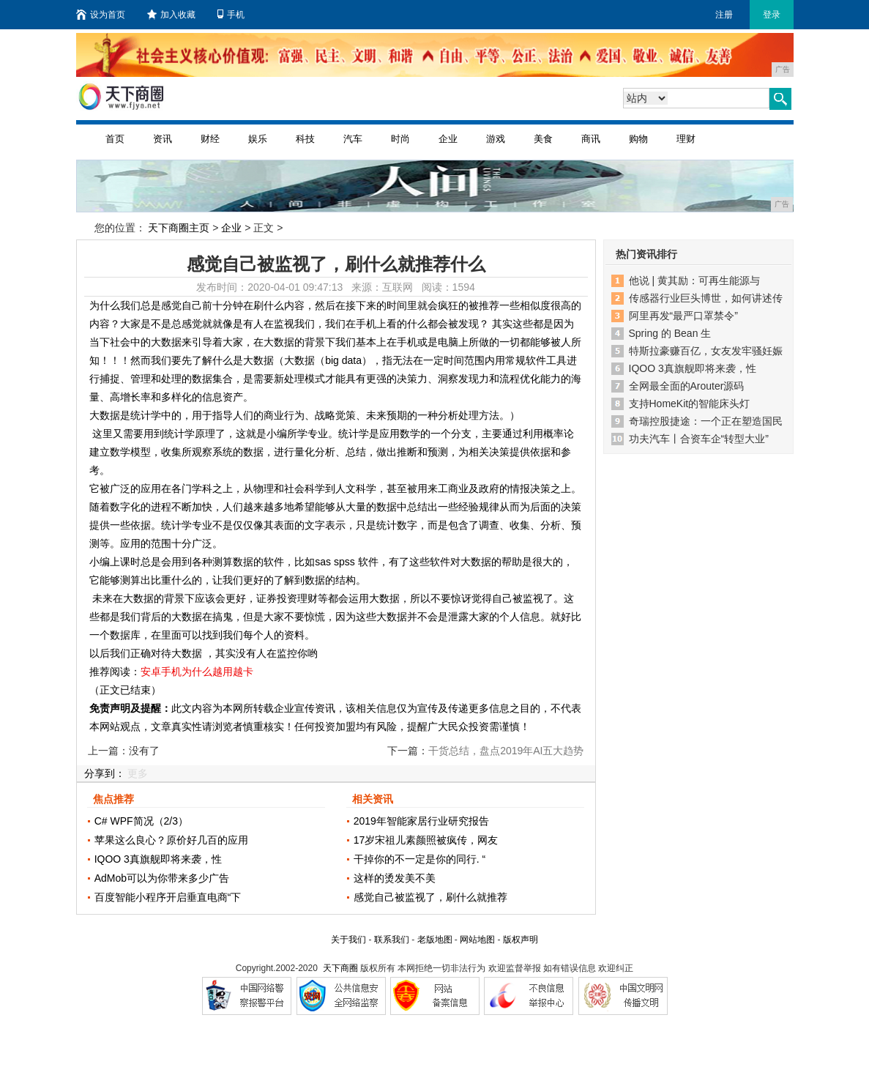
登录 (771, 15)
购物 (638, 138)
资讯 (162, 138)
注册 (724, 15)
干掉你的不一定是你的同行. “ (419, 859)
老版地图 (434, 939)
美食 (543, 138)
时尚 (400, 138)
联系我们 (391, 939)
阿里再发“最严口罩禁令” (683, 315)
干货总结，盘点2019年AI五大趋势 (505, 750)
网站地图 (477, 939)
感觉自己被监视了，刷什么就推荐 (430, 897)
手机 (231, 15)
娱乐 (257, 138)
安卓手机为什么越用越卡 (197, 671)
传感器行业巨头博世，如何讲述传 (706, 298)
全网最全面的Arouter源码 (687, 386)
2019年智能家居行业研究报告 (421, 821)
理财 (685, 138)
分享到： (104, 773)
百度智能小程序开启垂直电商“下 (168, 897)
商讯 (590, 138)
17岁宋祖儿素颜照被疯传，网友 (426, 840)
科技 (305, 138)
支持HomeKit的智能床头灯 (689, 403)
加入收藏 (171, 15)
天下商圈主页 (178, 228)
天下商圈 (340, 968)
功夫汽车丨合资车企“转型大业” (699, 439)
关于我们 (348, 939)
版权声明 (520, 939)
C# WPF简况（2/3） (141, 821)
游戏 (495, 138)
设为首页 (100, 15)
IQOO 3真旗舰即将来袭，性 (158, 859)
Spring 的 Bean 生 (670, 333)
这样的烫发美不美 (395, 878)
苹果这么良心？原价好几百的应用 (171, 840)
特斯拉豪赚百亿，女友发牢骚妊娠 (706, 351)
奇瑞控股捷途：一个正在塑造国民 (706, 421)
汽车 (352, 138)
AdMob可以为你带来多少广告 (161, 878)
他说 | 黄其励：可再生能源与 (694, 280)
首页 (114, 138)
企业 (448, 138)
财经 (210, 138)
